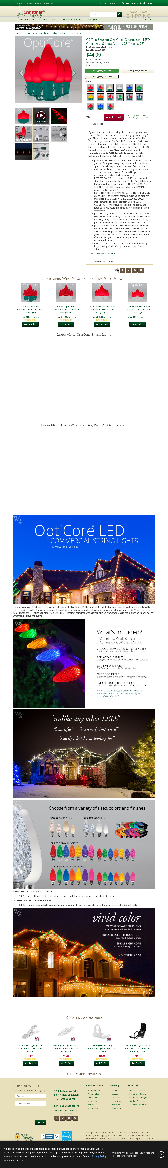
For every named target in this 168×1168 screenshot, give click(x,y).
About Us (103, 3)
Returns (91, 1104)
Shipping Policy (94, 1090)
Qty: (88, 116)
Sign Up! (40, 1122)
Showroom (116, 1108)
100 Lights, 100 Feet (101, 76)
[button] (73, 73)
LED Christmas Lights (48, 33)
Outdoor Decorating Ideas (140, 1101)
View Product (30, 324)
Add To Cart (113, 117)
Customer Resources (138, 1104)
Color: (89, 81)
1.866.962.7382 (69, 1091)
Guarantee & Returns (101, 261)
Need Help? (92, 1101)
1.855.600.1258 (69, 1095)
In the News (116, 1101)
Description (96, 123)
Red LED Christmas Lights (70, 33)
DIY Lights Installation (138, 1094)
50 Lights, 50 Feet (137, 70)
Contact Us (67, 1098)
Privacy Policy (93, 1094)
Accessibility (93, 1108)
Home (17, 33)
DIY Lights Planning (137, 1090)
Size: (88, 65)
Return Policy (93, 1097)
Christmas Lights (30, 33)
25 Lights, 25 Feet (102, 70)
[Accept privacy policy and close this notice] (161, 1154)
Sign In (112, 3)
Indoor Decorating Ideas (139, 1097)
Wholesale (116, 1104)
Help (119, 3)
